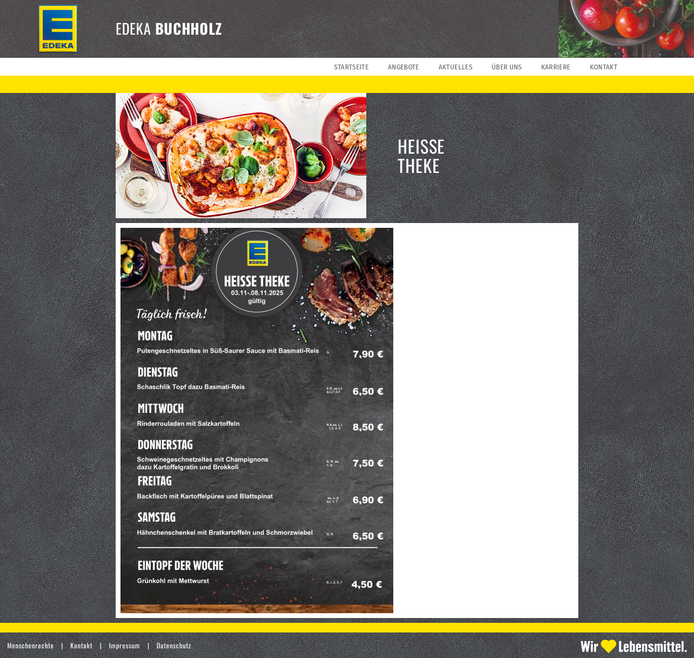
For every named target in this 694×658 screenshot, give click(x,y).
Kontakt (81, 645)
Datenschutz (174, 645)
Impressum (124, 645)
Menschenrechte (30, 645)
